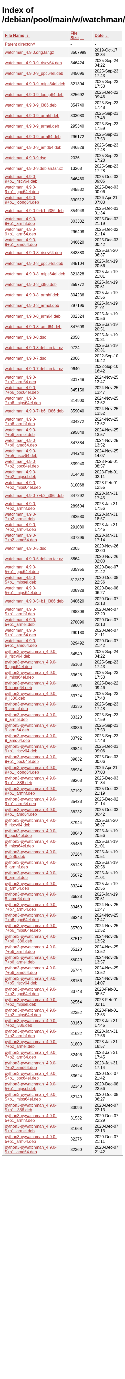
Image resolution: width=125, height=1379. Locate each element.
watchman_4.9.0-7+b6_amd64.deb (21, 442)
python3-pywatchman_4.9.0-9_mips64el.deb (31, 674)
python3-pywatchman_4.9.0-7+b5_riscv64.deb (31, 980)
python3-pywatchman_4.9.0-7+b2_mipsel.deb (31, 1002)
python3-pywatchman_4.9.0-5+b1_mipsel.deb (31, 1086)
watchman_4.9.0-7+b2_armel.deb (20, 516)
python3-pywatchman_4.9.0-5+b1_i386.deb (31, 1107)
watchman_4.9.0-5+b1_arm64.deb (20, 632)
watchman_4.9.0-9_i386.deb (31, 105)
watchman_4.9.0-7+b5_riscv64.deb (21, 453)
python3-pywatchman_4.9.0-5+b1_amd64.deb (31, 1149)
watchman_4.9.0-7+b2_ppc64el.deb (22, 463)
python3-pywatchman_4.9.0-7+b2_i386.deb (31, 1023)
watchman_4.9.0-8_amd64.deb (33, 327)
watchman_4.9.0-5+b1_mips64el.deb (23, 590)
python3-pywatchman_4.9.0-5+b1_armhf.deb (31, 1118)
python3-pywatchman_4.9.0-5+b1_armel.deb (31, 1128)
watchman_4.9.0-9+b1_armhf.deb (20, 221)
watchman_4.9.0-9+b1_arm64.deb (20, 231)
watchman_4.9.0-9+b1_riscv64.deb (21, 178)
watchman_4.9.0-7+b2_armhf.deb (20, 506)
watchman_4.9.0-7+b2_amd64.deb (21, 537)
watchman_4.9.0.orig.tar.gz (29, 52)
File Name (14, 35)
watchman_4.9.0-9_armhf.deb (32, 115)
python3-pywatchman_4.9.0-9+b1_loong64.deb (31, 769)
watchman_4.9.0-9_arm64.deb (32, 136)
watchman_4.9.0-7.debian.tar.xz (34, 369)
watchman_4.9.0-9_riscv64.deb (33, 63)
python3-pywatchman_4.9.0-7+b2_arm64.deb (31, 1054)
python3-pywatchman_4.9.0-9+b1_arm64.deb (31, 801)
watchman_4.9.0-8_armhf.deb (32, 295)
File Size (74, 35)
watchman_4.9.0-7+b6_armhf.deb (20, 421)
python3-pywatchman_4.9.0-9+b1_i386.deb (31, 780)
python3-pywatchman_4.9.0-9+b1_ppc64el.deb (31, 759)
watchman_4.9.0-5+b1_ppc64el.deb (22, 569)
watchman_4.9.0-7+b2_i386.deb (34, 495)
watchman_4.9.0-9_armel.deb (32, 126)
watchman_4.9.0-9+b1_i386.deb (34, 211)
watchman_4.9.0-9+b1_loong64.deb (22, 199)
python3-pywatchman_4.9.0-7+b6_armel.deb (31, 959)
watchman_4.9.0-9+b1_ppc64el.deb (22, 189)
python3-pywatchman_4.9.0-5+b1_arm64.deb (31, 1139)
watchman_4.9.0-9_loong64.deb (34, 94)
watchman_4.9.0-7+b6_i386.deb (34, 411)
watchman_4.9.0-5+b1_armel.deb (20, 622)
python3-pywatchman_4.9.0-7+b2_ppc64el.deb (31, 991)
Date (99, 35)
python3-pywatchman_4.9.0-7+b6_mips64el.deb (31, 928)
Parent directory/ (20, 44)
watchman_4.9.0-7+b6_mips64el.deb (23, 400)
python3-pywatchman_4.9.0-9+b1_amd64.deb (31, 811)
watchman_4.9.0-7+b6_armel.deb (20, 432)
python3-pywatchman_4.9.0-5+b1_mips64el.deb (31, 1096)
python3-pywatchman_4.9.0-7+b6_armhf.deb (31, 949)
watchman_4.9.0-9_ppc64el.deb (34, 73)
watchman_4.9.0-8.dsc (25, 337)
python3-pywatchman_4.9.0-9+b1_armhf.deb (31, 790)
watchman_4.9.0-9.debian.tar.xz (34, 168)
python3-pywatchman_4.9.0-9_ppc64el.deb (31, 664)
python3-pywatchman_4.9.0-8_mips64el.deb (31, 843)
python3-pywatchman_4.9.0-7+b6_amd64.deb (31, 970)
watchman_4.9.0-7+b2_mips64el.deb (23, 485)
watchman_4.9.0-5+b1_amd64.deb (21, 643)
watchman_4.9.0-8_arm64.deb (32, 316)
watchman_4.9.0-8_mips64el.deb (35, 274)
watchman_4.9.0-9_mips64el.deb (35, 84)
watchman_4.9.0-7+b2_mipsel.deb (20, 474)
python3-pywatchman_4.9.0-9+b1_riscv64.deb (31, 748)
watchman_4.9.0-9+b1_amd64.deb (21, 242)
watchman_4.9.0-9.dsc (25, 158)
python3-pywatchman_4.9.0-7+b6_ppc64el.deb (31, 917)
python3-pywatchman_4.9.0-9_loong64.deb (31, 685)
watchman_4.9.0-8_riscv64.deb (33, 253)
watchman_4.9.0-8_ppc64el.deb (34, 263)
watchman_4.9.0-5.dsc (25, 548)
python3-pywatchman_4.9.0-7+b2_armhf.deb (31, 1033)
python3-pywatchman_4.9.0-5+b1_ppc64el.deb (31, 1075)
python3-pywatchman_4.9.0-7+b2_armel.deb (31, 1044)
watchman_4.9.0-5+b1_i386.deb (34, 601)
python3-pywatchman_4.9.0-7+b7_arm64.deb (31, 907)
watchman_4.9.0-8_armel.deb (32, 305)
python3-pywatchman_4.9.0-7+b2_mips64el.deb (31, 1012)
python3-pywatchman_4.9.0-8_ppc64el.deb (31, 833)
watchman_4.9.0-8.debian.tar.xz (34, 348)
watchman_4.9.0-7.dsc (25, 358)
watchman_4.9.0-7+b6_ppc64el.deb (22, 390)
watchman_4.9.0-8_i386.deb (31, 284)
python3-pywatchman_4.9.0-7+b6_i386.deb (31, 938)
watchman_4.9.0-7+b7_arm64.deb (20, 379)
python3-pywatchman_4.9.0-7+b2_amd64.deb (31, 1065)
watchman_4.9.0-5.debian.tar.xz (34, 559)
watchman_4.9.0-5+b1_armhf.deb (20, 611)
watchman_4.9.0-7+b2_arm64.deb (20, 527)
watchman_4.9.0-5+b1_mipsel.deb (20, 579)
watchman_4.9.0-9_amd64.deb (33, 147)
